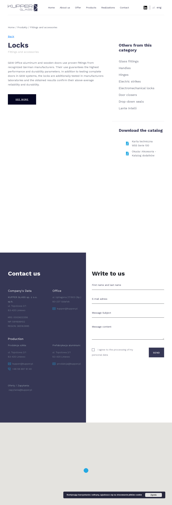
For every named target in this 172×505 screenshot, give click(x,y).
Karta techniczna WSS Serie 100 (142, 143)
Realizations (108, 7)
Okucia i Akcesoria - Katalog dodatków (144, 153)
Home (51, 7)
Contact (124, 7)
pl (154, 7)
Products (91, 7)
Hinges (123, 74)
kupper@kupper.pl (65, 308)
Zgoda (153, 495)
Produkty (22, 27)
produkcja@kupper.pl (66, 363)
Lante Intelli (128, 108)
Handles (125, 68)
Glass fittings (129, 61)
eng (159, 7)
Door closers (128, 95)
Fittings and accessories (43, 27)
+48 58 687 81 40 (20, 368)
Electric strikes (130, 81)
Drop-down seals (131, 101)
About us (65, 7)
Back (11, 36)
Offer (78, 7)
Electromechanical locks (136, 88)
